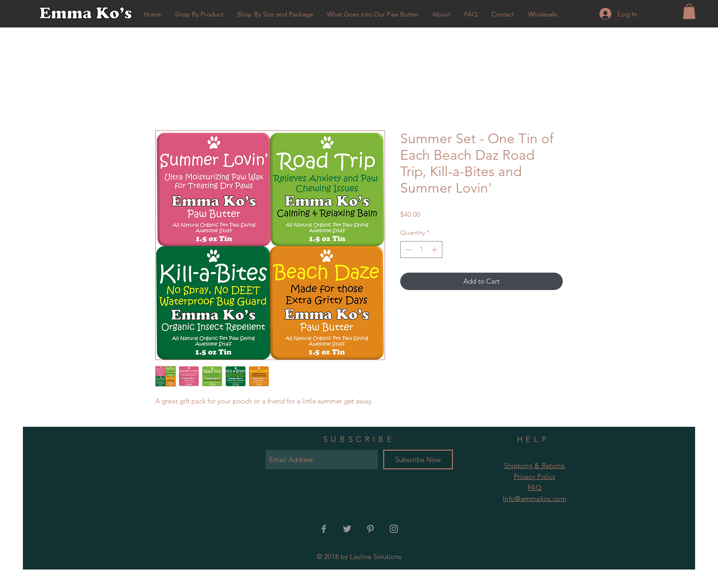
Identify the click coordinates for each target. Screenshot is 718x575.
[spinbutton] (421, 250)
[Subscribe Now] (418, 459)
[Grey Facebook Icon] (323, 528)
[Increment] (435, 250)
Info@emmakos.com (534, 498)
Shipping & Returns (534, 465)
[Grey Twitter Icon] (347, 528)
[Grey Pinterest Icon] (370, 528)
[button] (689, 11)
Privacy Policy (534, 476)
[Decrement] (407, 250)
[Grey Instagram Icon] (393, 528)
